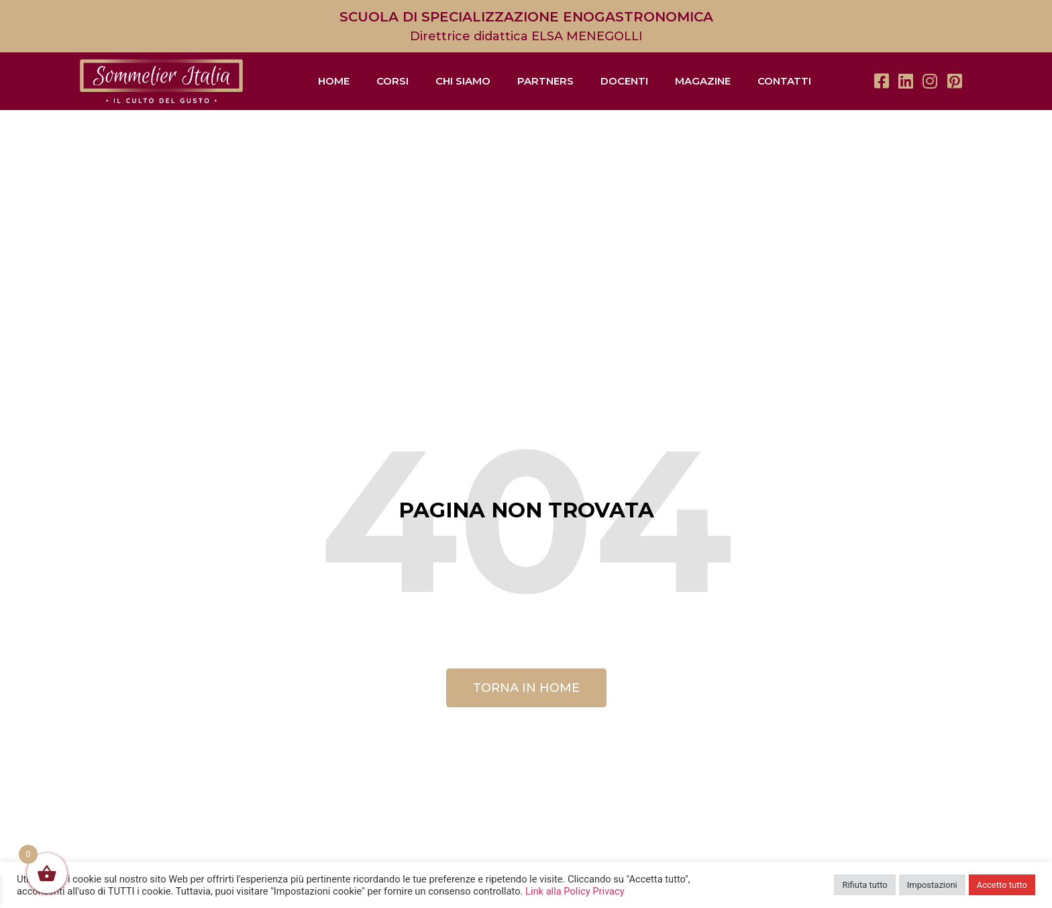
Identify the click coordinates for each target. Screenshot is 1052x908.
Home (334, 80)
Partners (545, 80)
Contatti (784, 80)
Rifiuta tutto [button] (864, 885)
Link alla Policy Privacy (575, 891)
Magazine (703, 80)
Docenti (624, 80)
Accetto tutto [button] (1002, 885)
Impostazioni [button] (932, 885)
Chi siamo (462, 80)
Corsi (392, 80)
